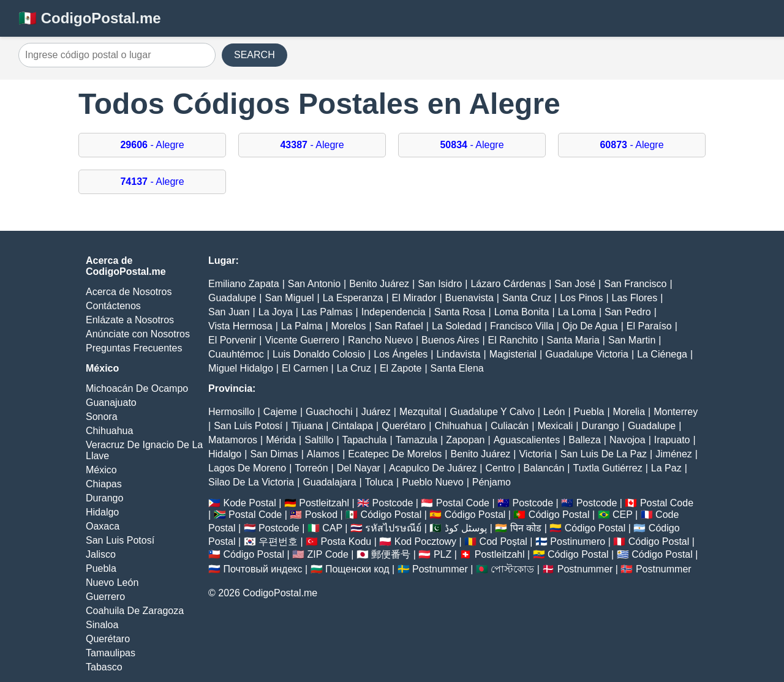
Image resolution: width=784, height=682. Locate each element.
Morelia (629, 412)
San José (574, 284)
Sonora (102, 416)
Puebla (101, 568)
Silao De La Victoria (251, 482)
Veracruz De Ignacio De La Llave (144, 450)
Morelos (348, 326)
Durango (104, 498)
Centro (499, 468)
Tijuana (307, 426)
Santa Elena (457, 368)
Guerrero (105, 596)
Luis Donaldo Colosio (319, 354)
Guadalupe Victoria (586, 354)
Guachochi (329, 412)
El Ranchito (513, 340)
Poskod (321, 514)
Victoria (535, 454)
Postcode (392, 503)
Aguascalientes (527, 440)
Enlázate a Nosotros (130, 320)
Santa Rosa (460, 312)
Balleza (584, 440)
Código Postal (391, 514)
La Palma (302, 326)
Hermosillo (231, 412)
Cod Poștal (503, 541)
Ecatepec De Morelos (395, 454)
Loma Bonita (521, 312)
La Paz (666, 468)
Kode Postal (249, 503)
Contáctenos (113, 306)
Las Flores (635, 298)
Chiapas (104, 484)
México (101, 470)
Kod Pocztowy (425, 541)
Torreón (311, 468)
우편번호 (278, 541)
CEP (622, 514)
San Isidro (440, 284)
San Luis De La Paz (603, 454)
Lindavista (458, 354)
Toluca (379, 482)
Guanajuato (111, 402)
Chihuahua (109, 430)
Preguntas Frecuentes (134, 348)
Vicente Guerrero (302, 340)
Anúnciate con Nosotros (138, 334)
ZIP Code (328, 554)
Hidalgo (102, 512)
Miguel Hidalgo (240, 368)
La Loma (577, 312)
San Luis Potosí (120, 540)
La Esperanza (353, 298)
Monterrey (676, 412)
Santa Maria (573, 340)
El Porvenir (232, 340)
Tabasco (104, 667)
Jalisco (101, 554)
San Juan (229, 312)
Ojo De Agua (590, 326)
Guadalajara (329, 482)
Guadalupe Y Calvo (492, 412)
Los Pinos (581, 298)
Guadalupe (232, 298)
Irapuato (672, 440)
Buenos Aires (450, 340)
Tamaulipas (110, 653)
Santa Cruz (526, 298)
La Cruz (354, 368)
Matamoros (232, 440)
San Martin (631, 340)
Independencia (393, 312)
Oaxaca (102, 526)
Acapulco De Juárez (433, 468)
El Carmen (305, 368)
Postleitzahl (324, 503)
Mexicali (555, 426)
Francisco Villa (522, 326)
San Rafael (399, 326)
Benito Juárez (379, 284)
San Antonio (314, 284)
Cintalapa (352, 426)
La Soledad (456, 326)
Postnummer (440, 569)
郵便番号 (390, 554)
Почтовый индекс (262, 569)
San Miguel (289, 298)
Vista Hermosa (240, 326)
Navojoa (627, 440)
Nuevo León (112, 582)
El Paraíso (649, 326)
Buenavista (469, 298)
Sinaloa (102, 625)
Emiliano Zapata (243, 284)
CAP (332, 528)
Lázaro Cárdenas (508, 284)
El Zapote (400, 368)
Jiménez (673, 454)
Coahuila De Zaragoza (135, 610)
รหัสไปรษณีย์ (393, 528)
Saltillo (318, 440)
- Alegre (152, 145)
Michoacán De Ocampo (137, 388)
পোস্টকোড (512, 569)
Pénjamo (491, 482)
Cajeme (280, 412)
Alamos (323, 454)
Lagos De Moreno (247, 468)
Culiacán (510, 426)
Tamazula (416, 440)
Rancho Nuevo (380, 340)
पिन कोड (525, 528)
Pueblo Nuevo (433, 482)
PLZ (442, 554)
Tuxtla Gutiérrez (607, 468)
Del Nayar (358, 468)
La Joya (275, 312)
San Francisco (635, 284)
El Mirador (414, 298)
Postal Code (462, 503)
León (554, 412)
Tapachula (364, 440)
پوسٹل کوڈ (466, 528)
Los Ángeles (401, 354)
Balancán (544, 468)
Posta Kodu (345, 541)
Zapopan (465, 440)
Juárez (376, 412)
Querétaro (108, 639)
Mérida (281, 440)
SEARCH (254, 55)
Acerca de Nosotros (129, 292)
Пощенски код (357, 569)
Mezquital (420, 412)
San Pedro (628, 312)
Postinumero (577, 541)
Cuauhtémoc (236, 354)
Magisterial (513, 354)
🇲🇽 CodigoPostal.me (89, 18)
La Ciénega (662, 354)
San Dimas (274, 454)
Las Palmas (327, 312)
